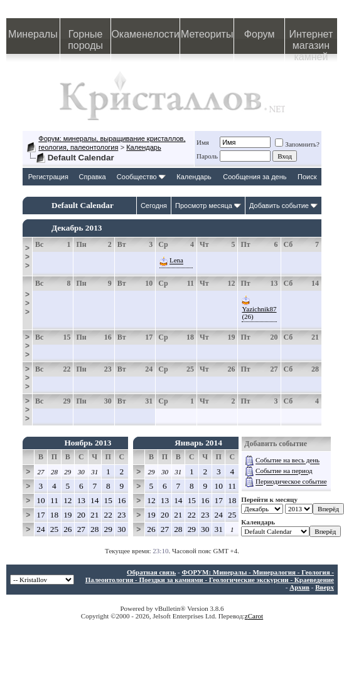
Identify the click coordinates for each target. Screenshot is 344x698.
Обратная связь (151, 572)
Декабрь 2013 (76, 227)
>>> (27, 257)
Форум (259, 34)
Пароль (207, 156)
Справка (92, 176)
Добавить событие (279, 205)
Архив (299, 587)
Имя (202, 142)
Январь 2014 (198, 442)
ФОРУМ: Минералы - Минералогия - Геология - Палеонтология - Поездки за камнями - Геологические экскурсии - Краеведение (209, 575)
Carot (255, 616)
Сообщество (141, 176)
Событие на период (284, 471)
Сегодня (154, 205)
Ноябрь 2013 (87, 442)
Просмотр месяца (203, 205)
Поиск (307, 176)
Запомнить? (297, 144)
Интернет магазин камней (311, 41)
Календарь (143, 147)
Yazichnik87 (259, 309)
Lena (176, 260)
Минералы (33, 34)
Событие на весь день (287, 460)
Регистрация (48, 176)
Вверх (324, 587)
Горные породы (85, 40)
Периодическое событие (290, 482)
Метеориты (207, 34)
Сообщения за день (254, 176)
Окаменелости (145, 34)
